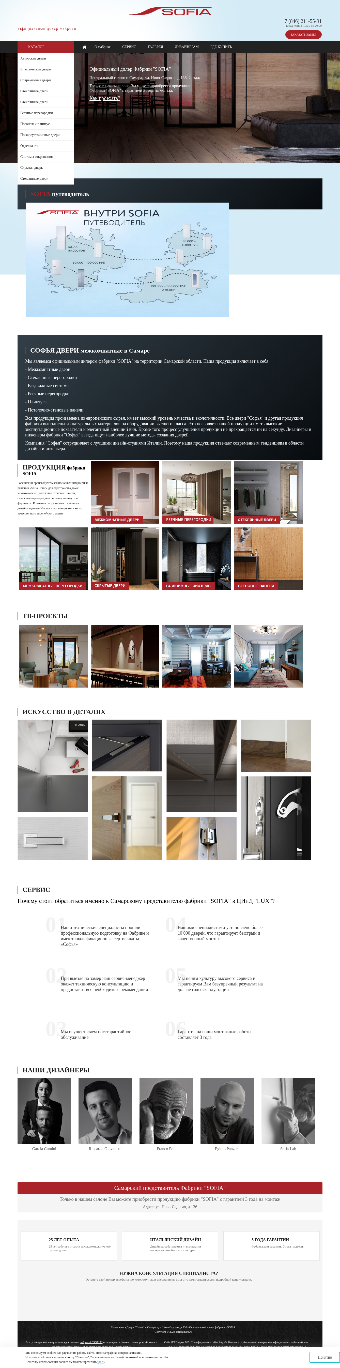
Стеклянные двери (34, 91)
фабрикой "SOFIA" (91, 1342)
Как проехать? (104, 98)
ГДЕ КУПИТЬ (221, 47)
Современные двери (35, 80)
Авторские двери (33, 58)
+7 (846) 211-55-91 (302, 21)
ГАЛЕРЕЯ (155, 47)
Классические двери (35, 69)
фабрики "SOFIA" (200, 1199)
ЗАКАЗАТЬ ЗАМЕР (303, 34)
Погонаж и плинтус (35, 124)
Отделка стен (30, 146)
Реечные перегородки (36, 113)
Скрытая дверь (31, 168)
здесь (100, 1362)
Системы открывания (36, 157)
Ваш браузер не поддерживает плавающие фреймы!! (262, 109)
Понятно (325, 1357)
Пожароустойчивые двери (39, 135)
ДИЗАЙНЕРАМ (187, 47)
